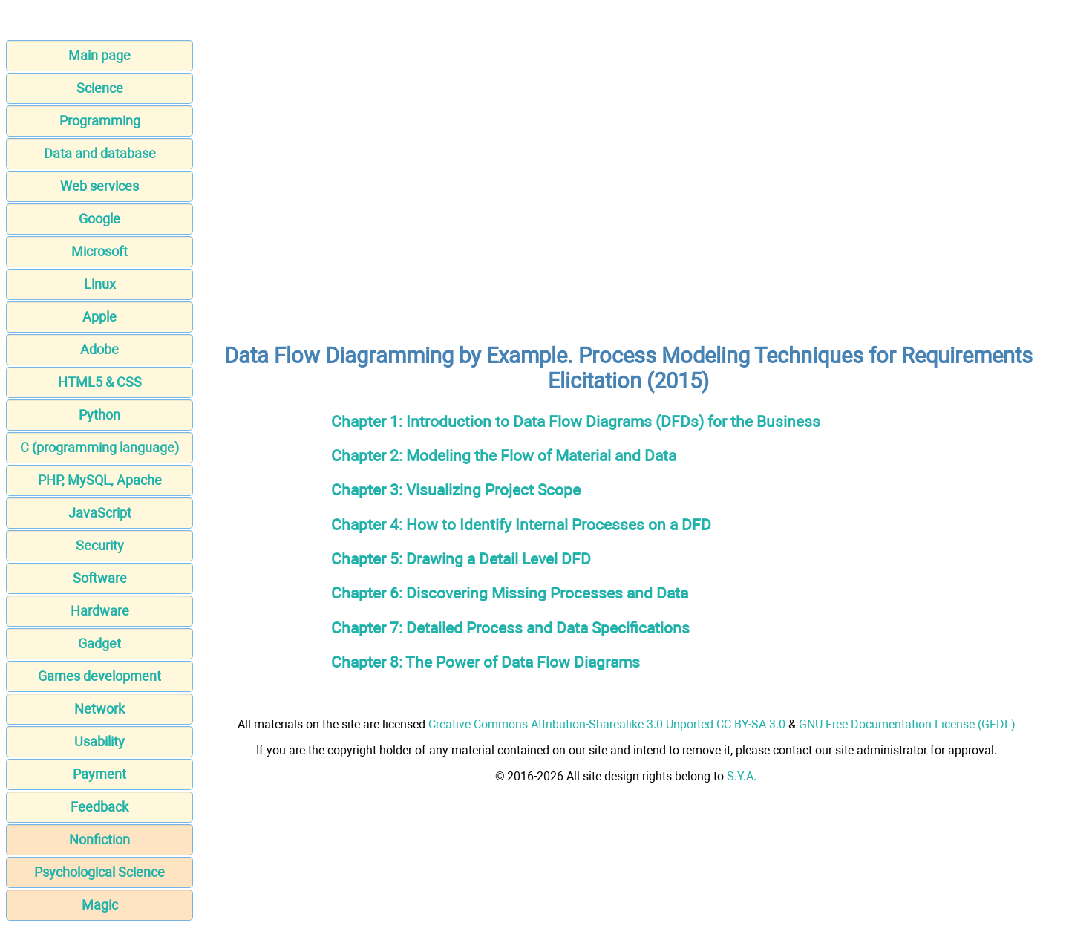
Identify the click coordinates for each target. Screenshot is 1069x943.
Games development (99, 676)
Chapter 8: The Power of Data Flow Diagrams (485, 662)
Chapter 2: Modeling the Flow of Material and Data (503, 455)
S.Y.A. (741, 776)
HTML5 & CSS (100, 382)
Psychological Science (99, 872)
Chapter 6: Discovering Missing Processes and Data (509, 593)
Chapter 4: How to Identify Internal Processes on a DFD (521, 524)
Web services (99, 186)
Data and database (100, 153)
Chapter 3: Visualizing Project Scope (456, 489)
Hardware (100, 611)
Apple (99, 316)
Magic (100, 905)
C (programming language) (99, 447)
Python (99, 414)
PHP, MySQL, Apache (100, 480)
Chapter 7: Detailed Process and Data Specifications (510, 628)
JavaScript (99, 513)
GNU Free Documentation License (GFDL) (907, 724)
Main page (99, 55)
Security (100, 545)
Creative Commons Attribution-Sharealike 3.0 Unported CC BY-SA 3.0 (606, 724)
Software (100, 578)
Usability (99, 741)
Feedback (99, 807)
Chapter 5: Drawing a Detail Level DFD (461, 558)
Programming (99, 120)
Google (99, 218)
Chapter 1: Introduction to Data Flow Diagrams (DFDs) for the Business (575, 421)
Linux (100, 284)
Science (99, 88)
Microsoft (99, 251)
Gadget (99, 643)
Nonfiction (99, 839)
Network (99, 709)
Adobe (99, 349)
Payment (99, 774)
